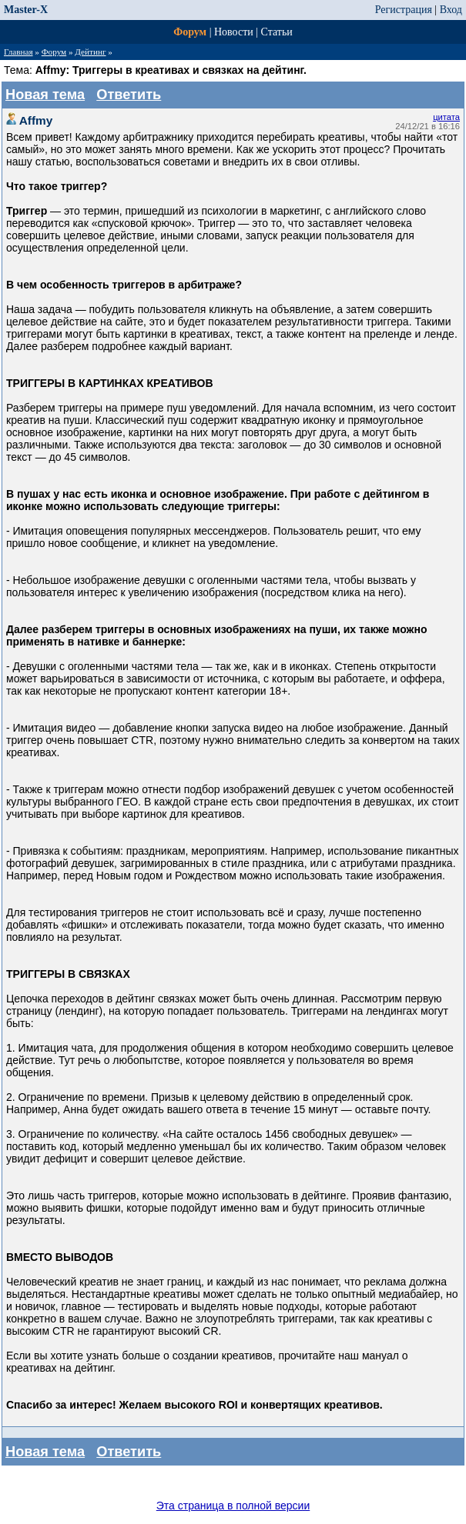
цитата (446, 117)
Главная (18, 51)
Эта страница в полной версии (233, 1505)
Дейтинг (90, 51)
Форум (189, 32)
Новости (233, 32)
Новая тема (45, 94)
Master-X (26, 9)
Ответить (128, 94)
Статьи (277, 32)
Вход (451, 9)
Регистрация (403, 9)
